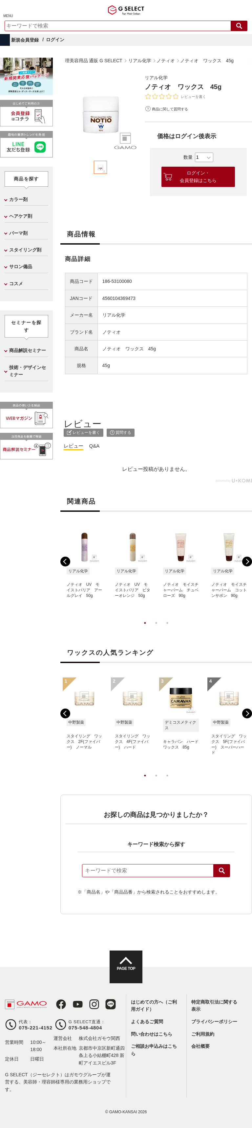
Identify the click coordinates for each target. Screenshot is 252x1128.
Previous (65, 561)
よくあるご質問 (147, 1021)
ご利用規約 (202, 1034)
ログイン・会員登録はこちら (198, 176)
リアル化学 (158, 77)
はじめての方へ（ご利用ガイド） (154, 1005)
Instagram (89, 1004)
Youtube (74, 1004)
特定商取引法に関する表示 (214, 1005)
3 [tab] (167, 629)
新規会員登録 (25, 40)
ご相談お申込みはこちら (154, 1050)
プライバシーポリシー (214, 1021)
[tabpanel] (100, 113)
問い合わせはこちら (151, 1034)
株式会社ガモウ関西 (99, 1038)
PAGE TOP (126, 973)
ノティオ (111, 332)
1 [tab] (145, 629)
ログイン (55, 39)
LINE (104, 1004)
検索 (222, 870)
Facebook (58, 1004)
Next (247, 561)
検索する (239, 26)
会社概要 (200, 1046)
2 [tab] (156, 629)
